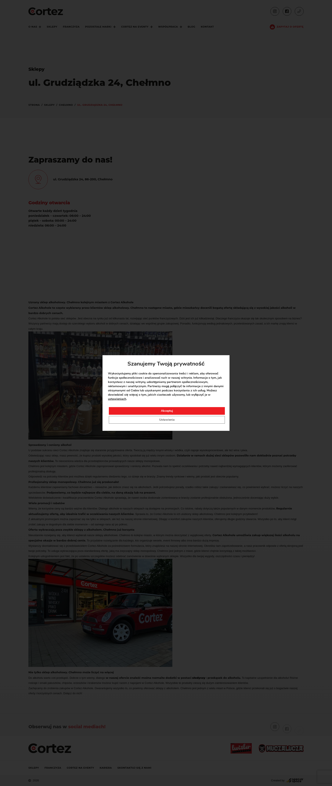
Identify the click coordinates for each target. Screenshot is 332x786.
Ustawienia (167, 420)
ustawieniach (117, 399)
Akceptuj (167, 411)
